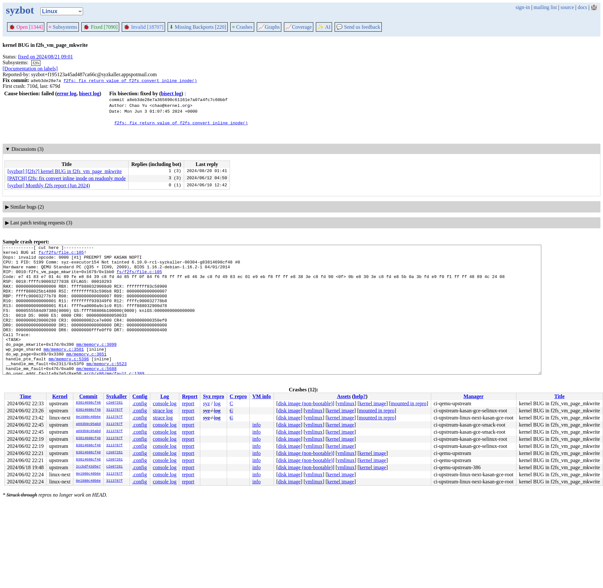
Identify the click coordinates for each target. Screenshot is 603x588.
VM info (261, 396)
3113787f (114, 410)
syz (206, 403)
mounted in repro (408, 403)
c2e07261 (114, 403)
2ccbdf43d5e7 (88, 467)
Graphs (269, 27)
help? (360, 396)
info (256, 425)
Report (189, 396)
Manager (473, 396)
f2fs (36, 62)
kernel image (372, 403)
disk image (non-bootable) (305, 403)
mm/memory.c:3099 (96, 364)
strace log (163, 410)
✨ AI (323, 27)
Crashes (242, 27)
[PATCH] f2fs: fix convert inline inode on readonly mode (66, 178)
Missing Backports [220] (197, 27)
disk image (289, 410)
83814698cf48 (88, 403)
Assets (344, 396)
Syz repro (213, 396)
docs (582, 7)
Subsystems (62, 27)
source (567, 7)
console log (164, 403)
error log (66, 93)
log (217, 403)
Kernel (60, 396)
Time (25, 396)
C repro (238, 396)
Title (559, 396)
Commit (88, 396)
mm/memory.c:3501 (64, 370)
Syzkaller (116, 396)
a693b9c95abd (88, 424)
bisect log (89, 93)
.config (139, 403)
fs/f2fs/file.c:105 (61, 254)
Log (164, 396)
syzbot (20, 10)
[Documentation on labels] (30, 68)
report (188, 403)
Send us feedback (358, 27)
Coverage (299, 27)
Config (139, 396)
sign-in (522, 7)
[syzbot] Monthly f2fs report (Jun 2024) (48, 185)
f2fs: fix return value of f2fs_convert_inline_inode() (130, 80)
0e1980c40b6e (88, 417)
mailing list (545, 7)
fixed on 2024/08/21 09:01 (45, 56)
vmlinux (345, 403)
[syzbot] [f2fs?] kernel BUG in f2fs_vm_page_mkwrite (64, 171)
